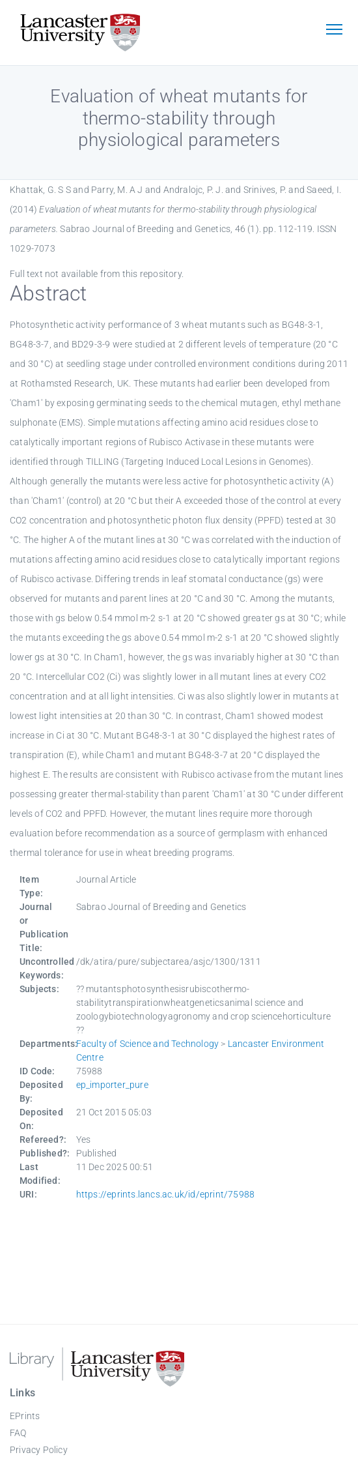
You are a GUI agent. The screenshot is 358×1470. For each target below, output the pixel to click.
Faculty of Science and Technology (147, 1043)
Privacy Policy (39, 1450)
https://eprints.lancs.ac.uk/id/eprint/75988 (165, 1194)
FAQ (18, 1433)
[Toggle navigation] (334, 30)
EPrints (25, 1416)
